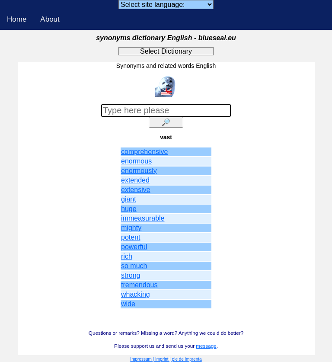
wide (128, 304)
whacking (135, 294)
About (49, 19)
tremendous (139, 284)
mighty (131, 227)
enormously (139, 170)
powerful (134, 246)
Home (16, 19)
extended (135, 180)
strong (130, 275)
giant (128, 199)
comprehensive (144, 151)
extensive (135, 189)
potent (130, 237)
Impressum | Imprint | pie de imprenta (165, 359)
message (206, 346)
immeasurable (142, 218)
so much (134, 265)
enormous (136, 161)
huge (129, 208)
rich (126, 256)
